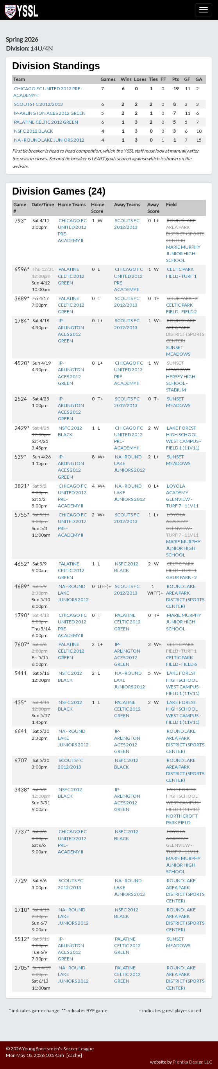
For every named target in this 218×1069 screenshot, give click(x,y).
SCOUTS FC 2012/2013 (38, 104)
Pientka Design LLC (192, 1062)
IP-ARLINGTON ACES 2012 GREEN (50, 113)
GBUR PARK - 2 (181, 577)
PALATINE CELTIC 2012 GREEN (46, 122)
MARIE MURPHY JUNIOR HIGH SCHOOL (183, 253)
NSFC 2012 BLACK (33, 131)
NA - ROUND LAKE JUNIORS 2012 (49, 140)
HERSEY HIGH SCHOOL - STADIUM (180, 383)
